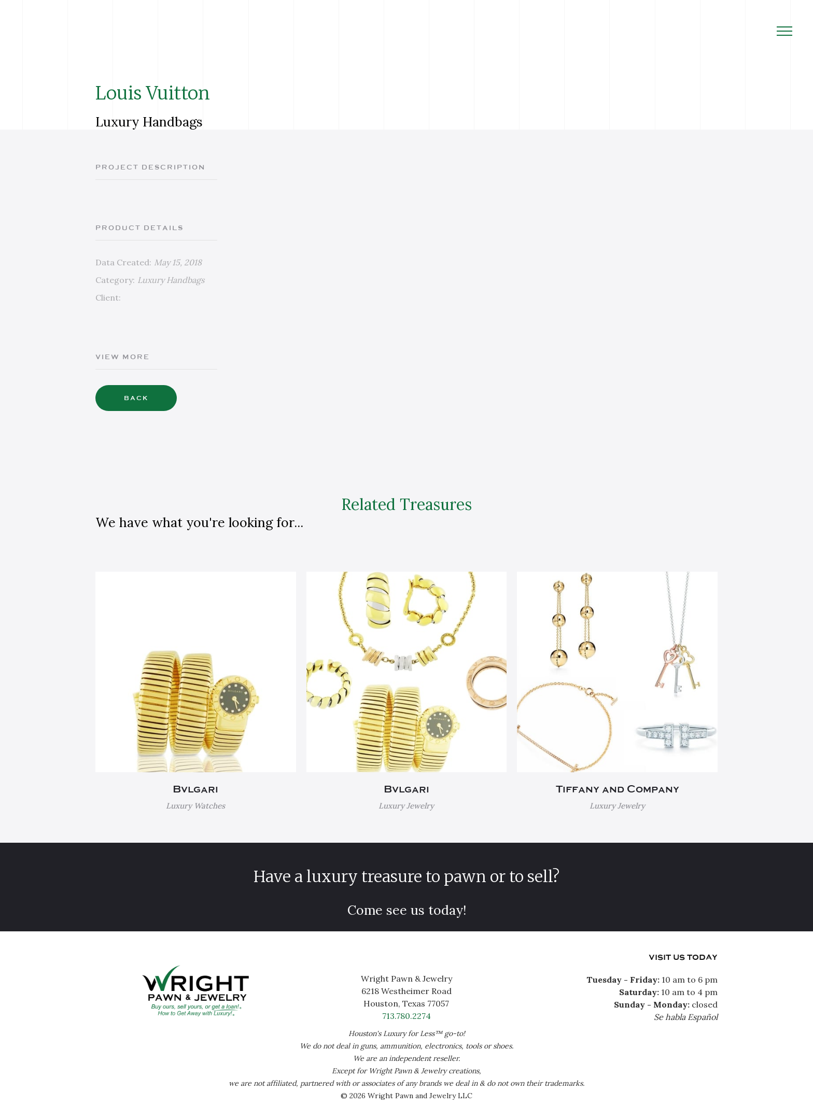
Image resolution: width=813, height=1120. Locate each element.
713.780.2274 (406, 1016)
